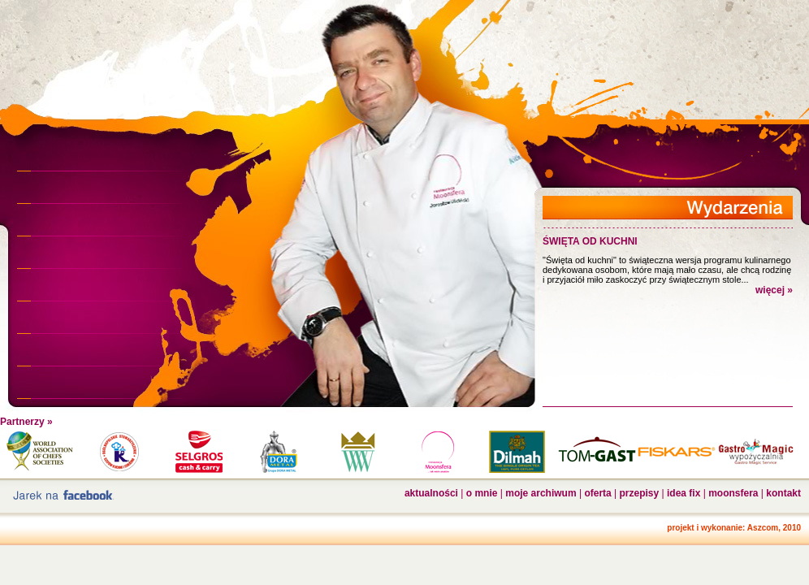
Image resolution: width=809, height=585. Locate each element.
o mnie (482, 493)
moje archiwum (540, 493)
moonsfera (733, 493)
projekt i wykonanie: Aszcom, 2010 (734, 527)
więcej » (774, 290)
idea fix (683, 493)
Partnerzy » (26, 421)
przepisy (640, 493)
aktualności (431, 493)
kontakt (783, 493)
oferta (597, 493)
